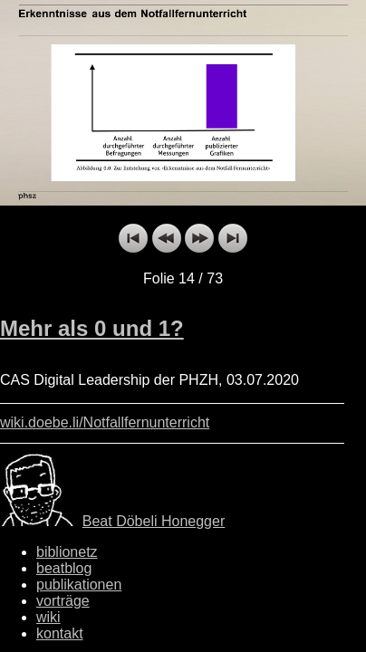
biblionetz (67, 552)
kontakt (59, 633)
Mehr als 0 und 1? (92, 328)
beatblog (64, 568)
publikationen (78, 584)
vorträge (63, 601)
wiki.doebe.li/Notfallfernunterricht (104, 422)
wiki (48, 617)
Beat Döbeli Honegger (153, 521)
